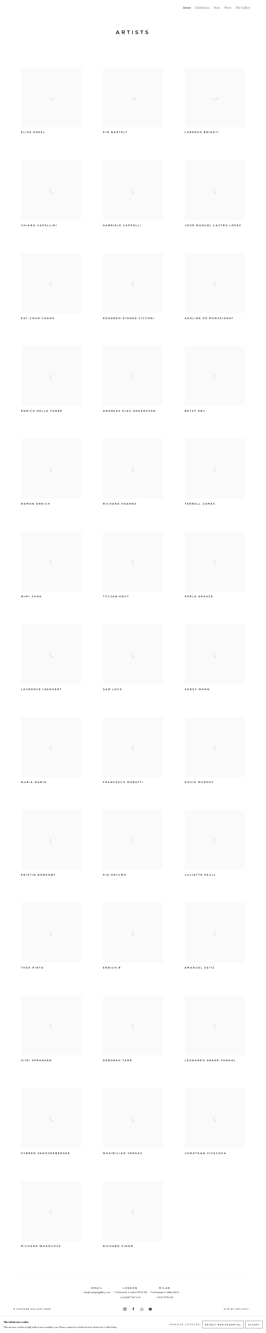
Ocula (142, 1309)
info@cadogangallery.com (97, 1292)
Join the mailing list (150, 1309)
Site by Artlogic (236, 1309)
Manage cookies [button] (185, 1324)
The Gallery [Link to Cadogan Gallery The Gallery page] (242, 7)
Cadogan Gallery (31, 7)
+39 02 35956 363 (164, 1297)
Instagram (125, 1309)
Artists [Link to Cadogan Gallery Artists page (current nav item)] (187, 7)
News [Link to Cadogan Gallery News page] (227, 7)
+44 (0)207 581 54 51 (130, 1297)
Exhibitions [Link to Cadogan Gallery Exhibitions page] (202, 7)
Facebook (133, 1309)
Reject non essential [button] (223, 1325)
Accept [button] (254, 1325)
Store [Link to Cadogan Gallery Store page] (217, 7)
